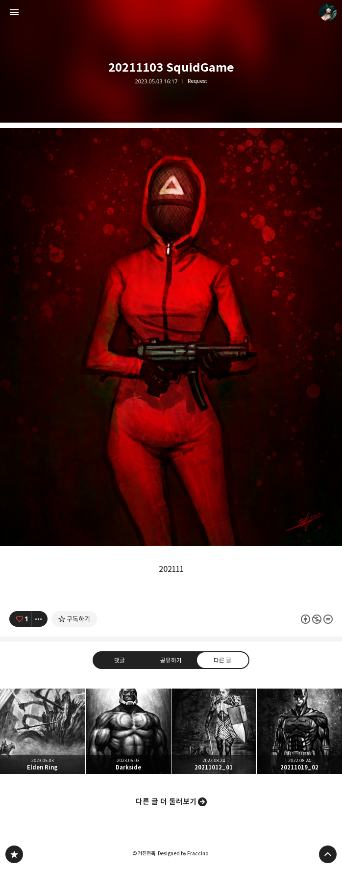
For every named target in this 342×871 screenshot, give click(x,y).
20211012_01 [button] (214, 731)
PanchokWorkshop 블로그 (14, 854)
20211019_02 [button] (299, 731)
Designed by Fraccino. (184, 853)
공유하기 (171, 660)
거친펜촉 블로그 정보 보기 (328, 12)
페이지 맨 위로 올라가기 (328, 854)
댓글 (119, 660)
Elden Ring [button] (42, 731)
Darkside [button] (128, 731)
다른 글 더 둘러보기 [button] (166, 801)
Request (197, 81)
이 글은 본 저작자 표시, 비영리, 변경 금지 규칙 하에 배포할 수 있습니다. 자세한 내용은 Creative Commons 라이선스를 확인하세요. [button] (317, 619)
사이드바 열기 (14, 12)
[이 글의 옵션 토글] (40, 619)
